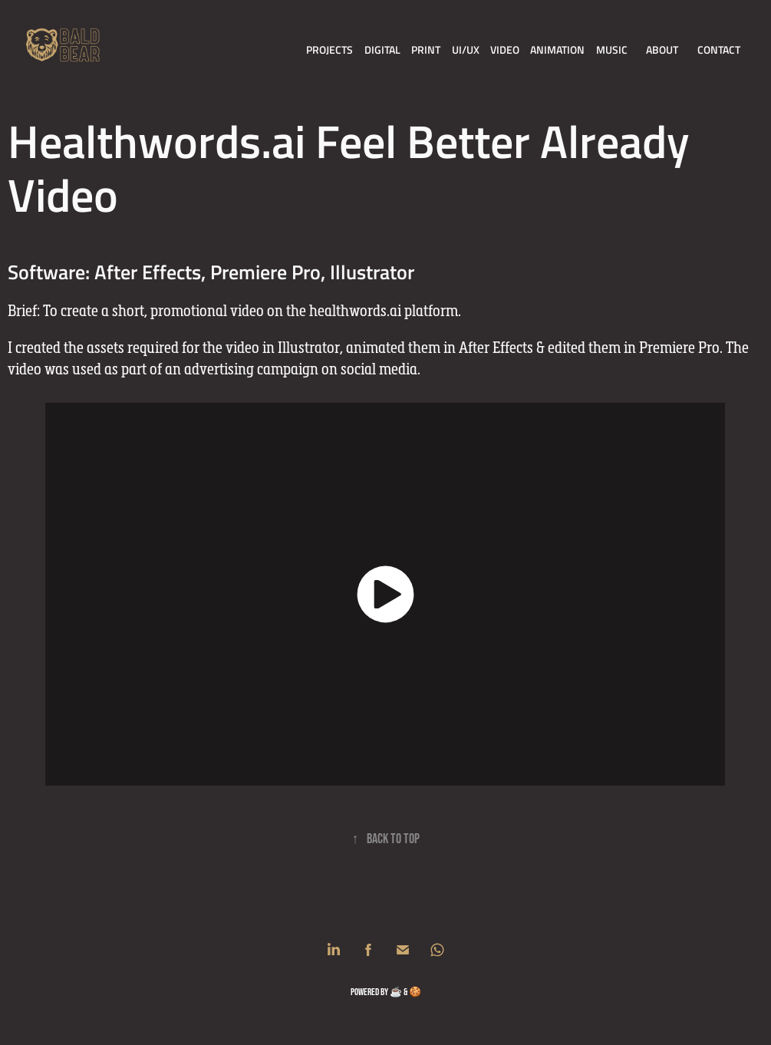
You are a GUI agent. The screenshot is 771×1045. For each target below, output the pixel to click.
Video (504, 49)
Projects (329, 49)
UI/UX (465, 49)
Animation (557, 49)
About (662, 49)
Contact (718, 49)
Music (612, 49)
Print (425, 49)
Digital (382, 49)
